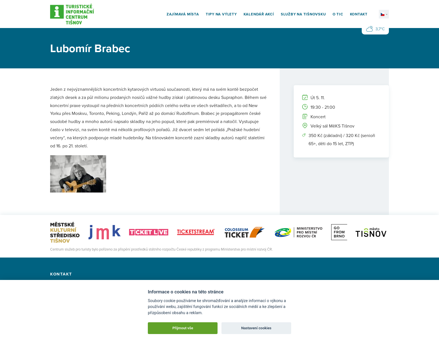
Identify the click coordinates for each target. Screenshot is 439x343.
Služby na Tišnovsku (303, 14)
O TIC (338, 14)
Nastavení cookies (256, 328)
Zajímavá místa (183, 14)
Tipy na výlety (221, 14)
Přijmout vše (182, 328)
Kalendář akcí (259, 14)
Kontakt (359, 14)
